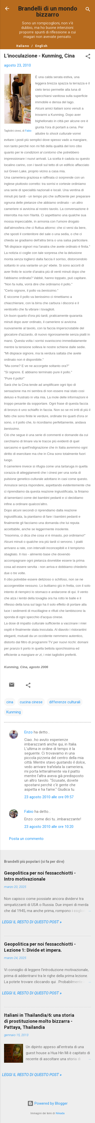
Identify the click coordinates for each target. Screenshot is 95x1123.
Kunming (13, 712)
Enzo (28, 732)
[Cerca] (88, 10)
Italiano (22, 46)
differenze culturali (64, 702)
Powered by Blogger (47, 1103)
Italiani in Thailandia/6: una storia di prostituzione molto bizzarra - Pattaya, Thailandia (39, 1021)
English (41, 46)
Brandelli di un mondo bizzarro (47, 11)
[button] (88, 57)
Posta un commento (26, 838)
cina (9, 702)
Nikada (60, 1113)
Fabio (28, 130)
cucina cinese (31, 702)
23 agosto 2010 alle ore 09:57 (48, 797)
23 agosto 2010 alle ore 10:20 (48, 826)
